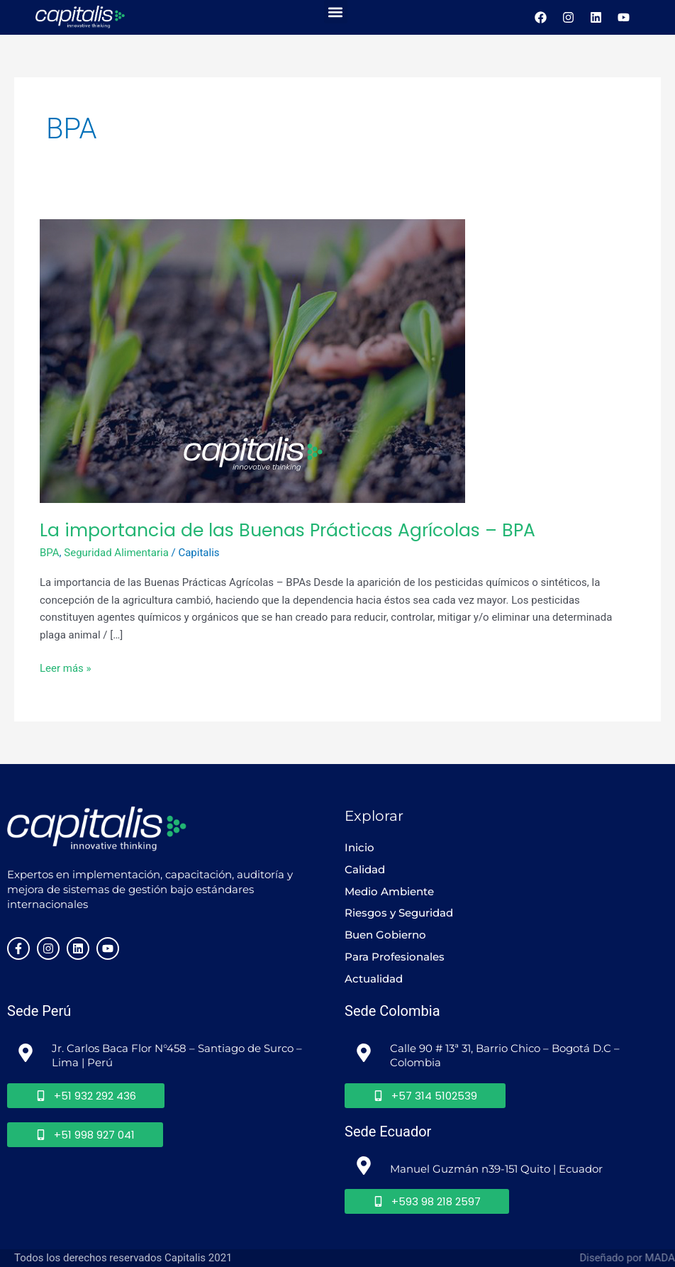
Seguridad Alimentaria (116, 552)
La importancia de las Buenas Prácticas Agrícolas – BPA (287, 530)
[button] (335, 11)
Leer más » (65, 667)
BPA (50, 552)
